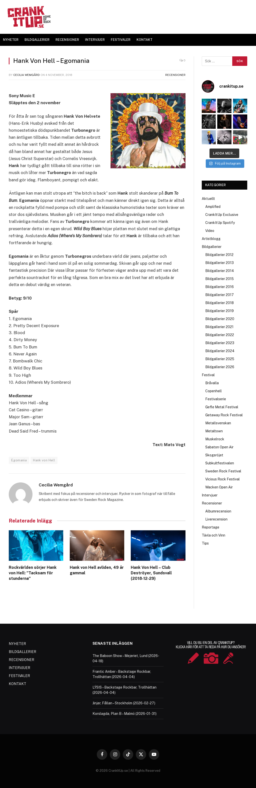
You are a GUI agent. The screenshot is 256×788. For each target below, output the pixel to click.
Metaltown (214, 431)
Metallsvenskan (218, 423)
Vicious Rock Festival (222, 479)
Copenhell (213, 391)
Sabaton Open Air (219, 447)
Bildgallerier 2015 (219, 279)
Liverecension (216, 519)
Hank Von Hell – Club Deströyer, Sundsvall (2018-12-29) (151, 573)
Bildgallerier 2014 (219, 271)
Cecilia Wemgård (26, 74)
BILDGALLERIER (37, 40)
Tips (205, 543)
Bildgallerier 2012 (219, 255)
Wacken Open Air (219, 487)
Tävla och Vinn (213, 535)
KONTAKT (144, 40)
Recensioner (175, 74)
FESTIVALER (120, 40)
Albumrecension (218, 511)
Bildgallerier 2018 (219, 303)
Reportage (210, 527)
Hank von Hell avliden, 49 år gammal (97, 570)
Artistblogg (211, 239)
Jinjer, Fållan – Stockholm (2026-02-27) (123, 703)
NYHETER (10, 40)
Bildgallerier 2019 (219, 311)
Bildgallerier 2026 (219, 367)
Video (209, 231)
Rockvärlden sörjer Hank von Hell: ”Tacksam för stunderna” (32, 573)
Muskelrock (214, 439)
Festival (208, 375)
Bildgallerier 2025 (219, 359)
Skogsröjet (214, 455)
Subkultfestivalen (219, 463)
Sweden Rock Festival (223, 471)
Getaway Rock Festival (224, 415)
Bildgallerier (212, 247)
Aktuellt (208, 199)
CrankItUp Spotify (220, 223)
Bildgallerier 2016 (219, 287)
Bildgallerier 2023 (219, 343)
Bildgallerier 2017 (219, 295)
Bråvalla (212, 383)
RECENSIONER (67, 40)
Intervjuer (210, 495)
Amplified (212, 207)
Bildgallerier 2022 (219, 335)
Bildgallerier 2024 (219, 351)
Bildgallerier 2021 (219, 327)
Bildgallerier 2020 (219, 319)
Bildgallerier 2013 (219, 263)
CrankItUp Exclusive (221, 215)
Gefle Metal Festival (221, 407)
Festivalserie (215, 399)
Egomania (19, 460)
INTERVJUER (95, 40)
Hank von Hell (44, 460)
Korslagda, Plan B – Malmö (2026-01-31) (124, 714)
